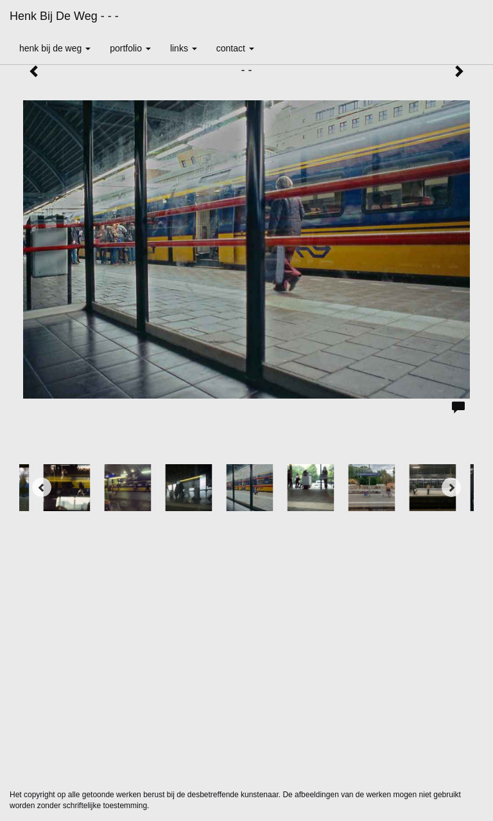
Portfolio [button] (130, 48)
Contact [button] (235, 48)
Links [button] (183, 48)
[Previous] (41, 487)
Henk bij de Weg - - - (64, 16)
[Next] (451, 487)
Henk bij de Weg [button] (55, 48)
